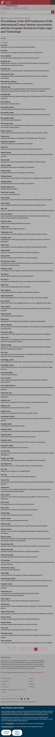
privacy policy (10, 723)
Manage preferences (7, 726)
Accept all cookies (6, 732)
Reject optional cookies (17, 733)
